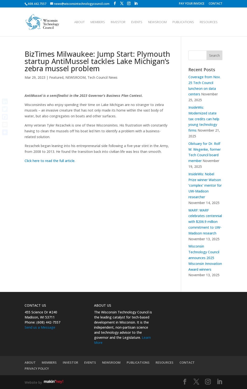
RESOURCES (209, 22)
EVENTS (136, 22)
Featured (56, 77)
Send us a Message (40, 327)
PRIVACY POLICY (37, 368)
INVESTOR (118, 22)
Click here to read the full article (50, 160)
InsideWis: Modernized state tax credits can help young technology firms (203, 119)
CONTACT (215, 4)
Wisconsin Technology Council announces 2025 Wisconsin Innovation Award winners (205, 257)
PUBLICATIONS (183, 22)
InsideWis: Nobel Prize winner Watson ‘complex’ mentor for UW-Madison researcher (205, 185)
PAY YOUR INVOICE (191, 4)
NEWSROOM (157, 22)
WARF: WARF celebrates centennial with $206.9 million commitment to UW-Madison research (205, 221)
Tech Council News (102, 77)
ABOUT (79, 22)
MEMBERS (97, 22)
